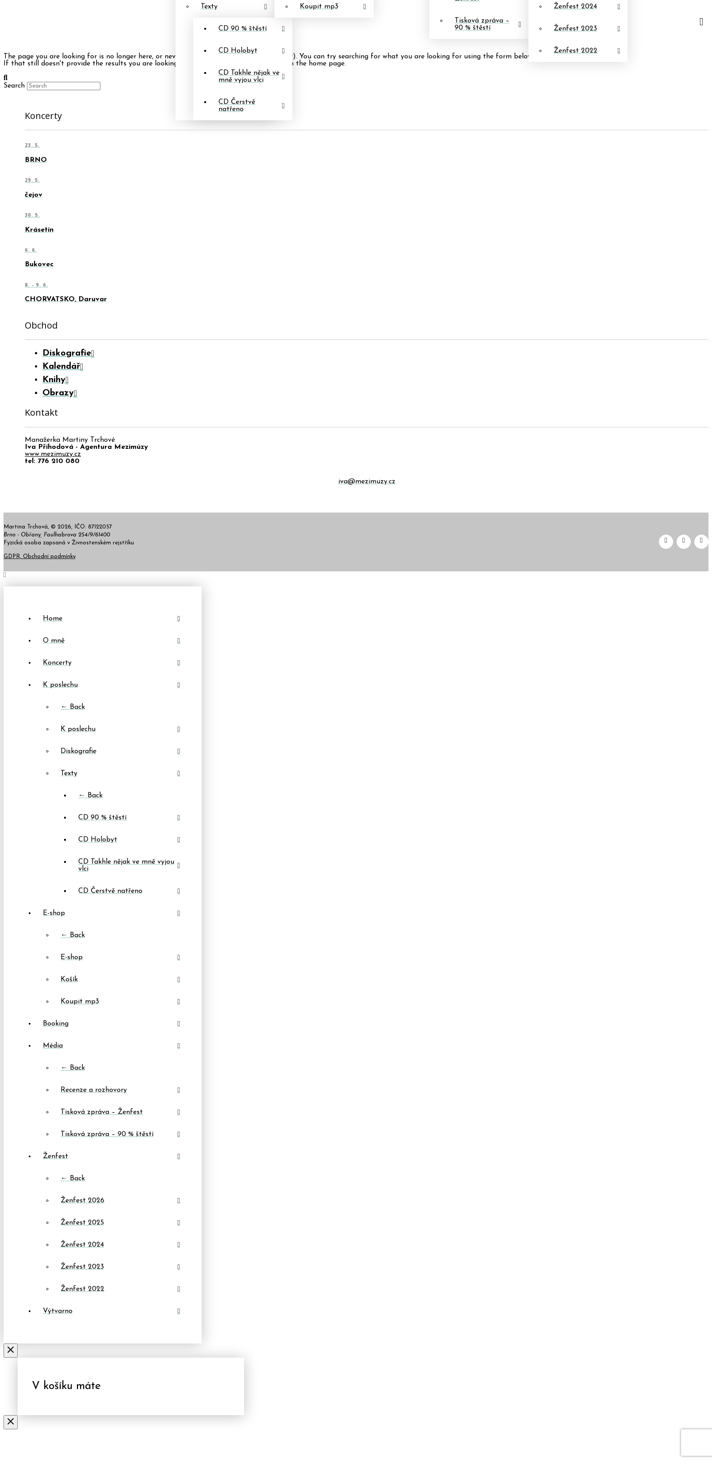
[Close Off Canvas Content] (11, 1351)
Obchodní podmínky (49, 556)
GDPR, (13, 556)
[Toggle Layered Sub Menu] (111, 685)
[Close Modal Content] (11, 1423)
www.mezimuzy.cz (53, 454)
